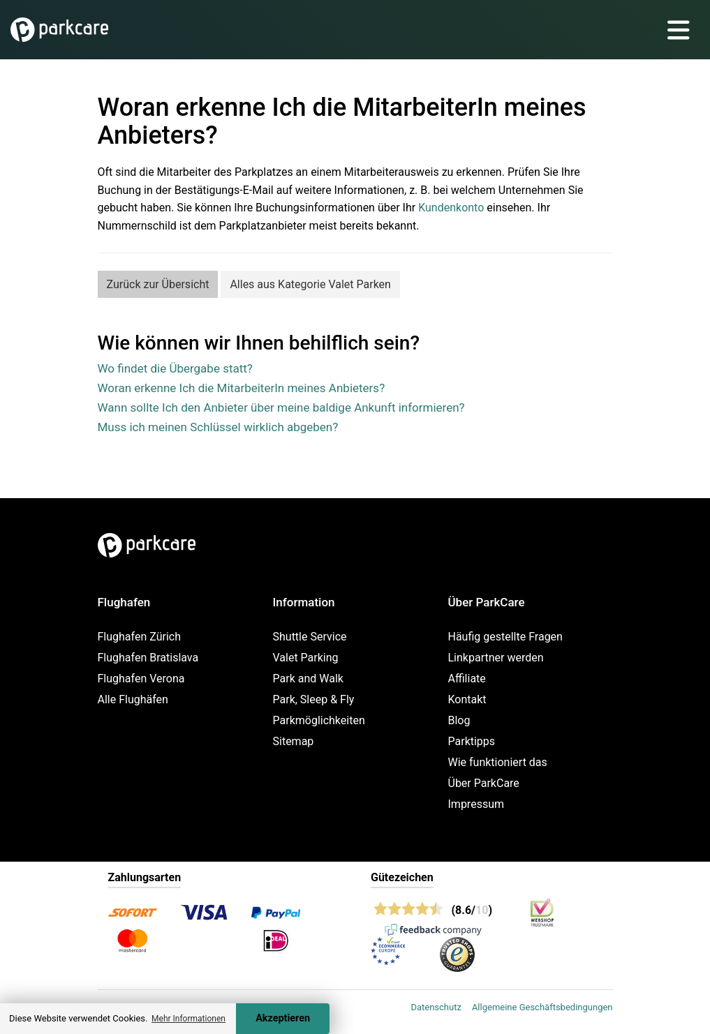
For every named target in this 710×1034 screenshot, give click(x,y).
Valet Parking (306, 657)
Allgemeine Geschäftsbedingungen (542, 1007)
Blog (459, 720)
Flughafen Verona (141, 678)
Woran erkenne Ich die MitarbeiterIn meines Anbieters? (241, 388)
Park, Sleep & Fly (314, 699)
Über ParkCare (483, 783)
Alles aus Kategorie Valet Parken (310, 284)
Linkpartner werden (496, 657)
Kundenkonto (451, 207)
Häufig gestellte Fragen (505, 636)
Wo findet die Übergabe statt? (175, 368)
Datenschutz (436, 1007)
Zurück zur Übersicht (158, 284)
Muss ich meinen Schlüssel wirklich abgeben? (218, 427)
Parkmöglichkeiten (319, 720)
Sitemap (293, 741)
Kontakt (467, 699)
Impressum (476, 804)
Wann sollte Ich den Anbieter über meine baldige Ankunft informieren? (281, 407)
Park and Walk (308, 678)
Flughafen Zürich (139, 636)
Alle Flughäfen (133, 699)
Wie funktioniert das (497, 762)
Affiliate (467, 678)
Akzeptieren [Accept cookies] (283, 1018)
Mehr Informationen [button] (188, 1019)
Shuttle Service (310, 636)
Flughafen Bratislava (148, 657)
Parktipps (472, 741)
